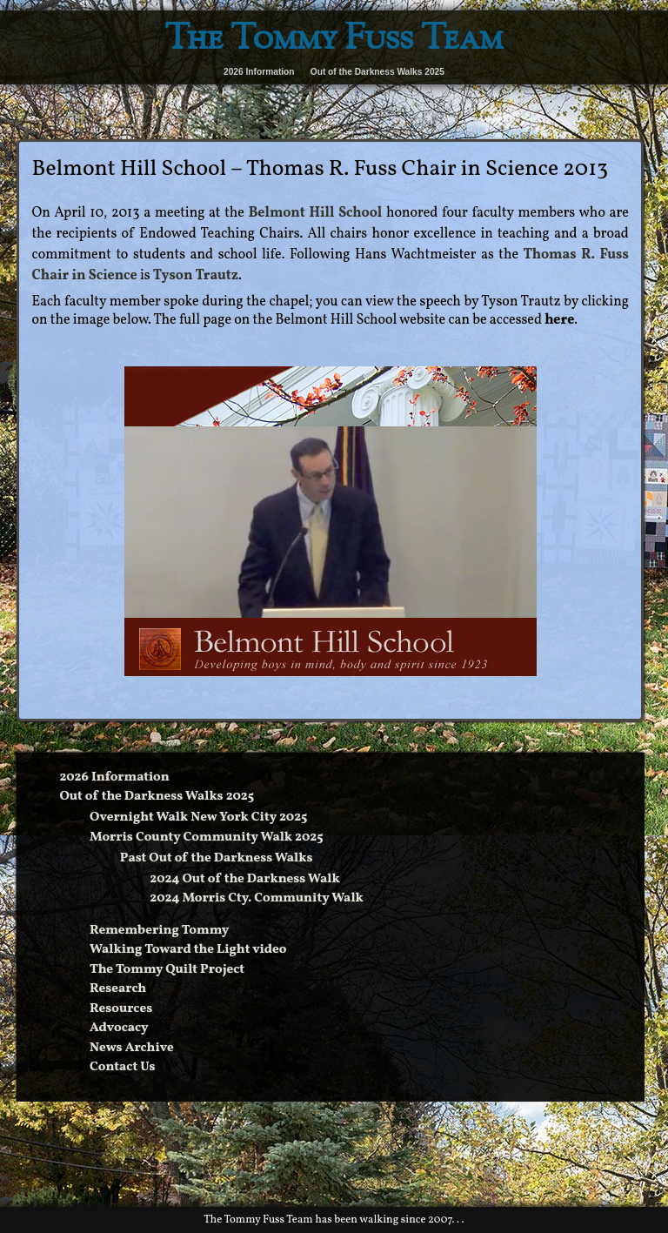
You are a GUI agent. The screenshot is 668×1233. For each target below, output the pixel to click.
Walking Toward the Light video (188, 950)
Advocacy (119, 1028)
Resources (121, 1009)
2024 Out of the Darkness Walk (244, 879)
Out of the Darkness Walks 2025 (377, 72)
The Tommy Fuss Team (334, 40)
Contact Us (123, 1067)
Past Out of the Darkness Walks (216, 858)
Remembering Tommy (159, 930)
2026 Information (259, 72)
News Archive (132, 1048)
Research (118, 989)
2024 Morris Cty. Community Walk (256, 898)
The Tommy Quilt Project (167, 970)
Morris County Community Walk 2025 (206, 837)
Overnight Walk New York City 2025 (198, 817)
